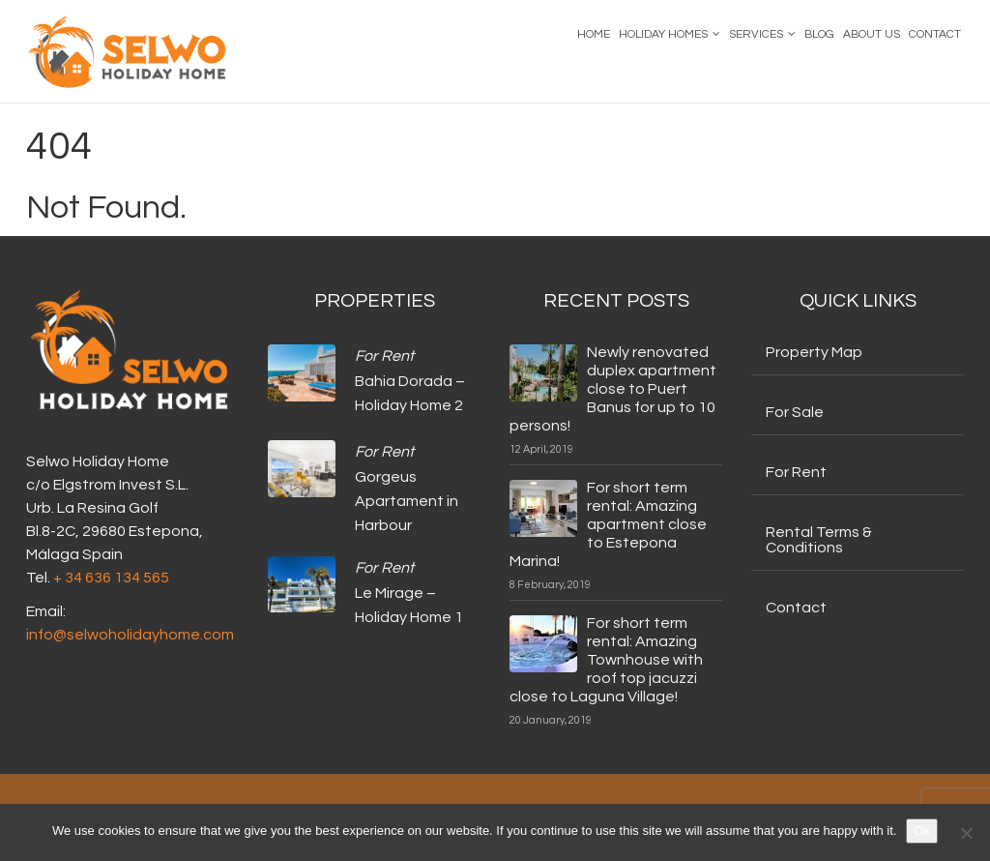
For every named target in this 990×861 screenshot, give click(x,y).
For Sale (795, 412)
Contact (935, 34)
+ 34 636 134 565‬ (111, 577)
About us (871, 34)
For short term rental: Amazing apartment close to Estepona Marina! (608, 524)
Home (593, 34)
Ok (922, 830)
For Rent (384, 356)
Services (756, 34)
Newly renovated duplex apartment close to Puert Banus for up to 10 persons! (613, 388)
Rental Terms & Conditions (819, 539)
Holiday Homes (663, 34)
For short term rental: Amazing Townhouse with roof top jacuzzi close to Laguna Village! (606, 659)
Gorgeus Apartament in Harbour (406, 501)
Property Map (814, 352)
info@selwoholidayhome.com (130, 634)
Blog (819, 34)
